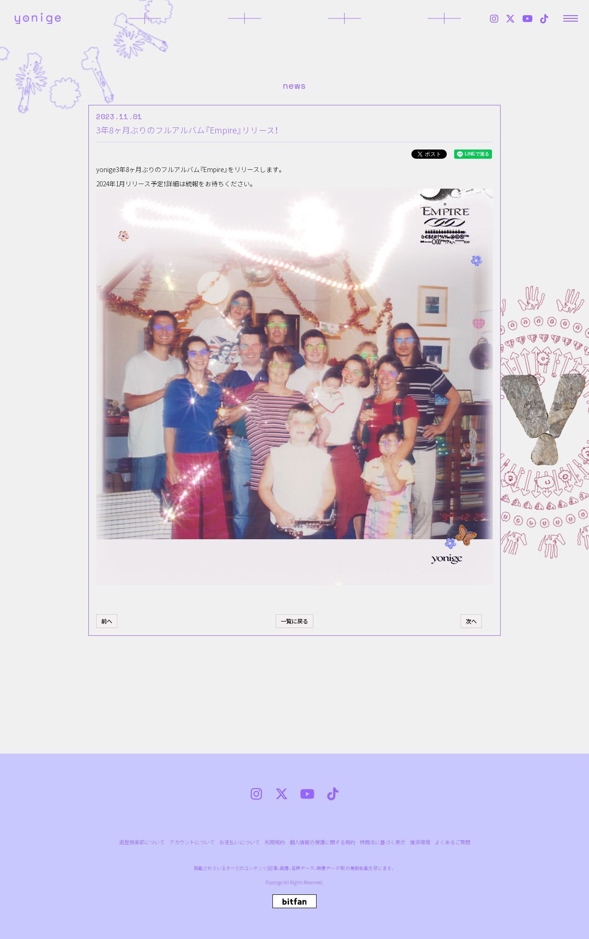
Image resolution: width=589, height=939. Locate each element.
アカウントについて (192, 842)
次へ (471, 621)
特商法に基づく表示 (382, 842)
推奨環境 (420, 842)
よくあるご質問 (452, 842)
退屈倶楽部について (142, 842)
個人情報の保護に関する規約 (322, 842)
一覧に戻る (294, 621)
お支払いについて (239, 842)
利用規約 (275, 842)
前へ (106, 621)
